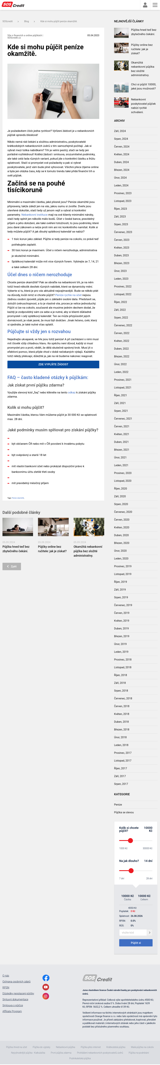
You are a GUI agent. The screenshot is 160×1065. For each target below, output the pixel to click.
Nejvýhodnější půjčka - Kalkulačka (28, 1053)
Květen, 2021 (121, 434)
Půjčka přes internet (91, 1048)
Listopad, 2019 (122, 574)
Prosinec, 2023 (122, 193)
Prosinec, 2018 (122, 659)
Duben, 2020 (121, 535)
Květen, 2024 (121, 154)
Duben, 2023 (121, 255)
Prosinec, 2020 (122, 473)
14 (146, 861)
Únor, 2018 (120, 737)
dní (150, 861)
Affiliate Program (12, 1012)
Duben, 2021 (121, 442)
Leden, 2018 (121, 745)
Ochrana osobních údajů (16, 982)
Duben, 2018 (121, 721)
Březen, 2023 (121, 263)
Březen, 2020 (121, 543)
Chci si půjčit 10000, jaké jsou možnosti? (143, 86)
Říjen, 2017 (120, 768)
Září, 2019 (120, 589)
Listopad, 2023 (122, 201)
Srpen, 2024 (121, 138)
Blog (29, 21)
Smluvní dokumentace (15, 1000)
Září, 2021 (120, 403)
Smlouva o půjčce (12, 1006)
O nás (5, 976)
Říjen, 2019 (120, 581)
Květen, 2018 (121, 714)
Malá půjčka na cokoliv (142, 1048)
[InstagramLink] (45, 997)
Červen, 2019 (121, 613)
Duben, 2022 (121, 348)
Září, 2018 (120, 682)
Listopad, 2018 (122, 667)
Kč (150, 830)
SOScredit (10, 21)
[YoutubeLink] (45, 987)
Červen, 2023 (121, 239)
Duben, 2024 (121, 162)
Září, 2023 (120, 216)
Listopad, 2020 (122, 480)
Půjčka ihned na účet (16, 1048)
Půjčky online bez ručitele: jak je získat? (142, 49)
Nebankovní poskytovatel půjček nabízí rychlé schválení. (143, 106)
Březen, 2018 (121, 729)
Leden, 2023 (121, 278)
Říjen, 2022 (120, 302)
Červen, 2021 (121, 426)
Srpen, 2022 (121, 317)
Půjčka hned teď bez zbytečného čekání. (143, 32)
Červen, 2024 (121, 146)
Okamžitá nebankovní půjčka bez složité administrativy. (88, 551)
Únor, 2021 (120, 457)
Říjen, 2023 (120, 208)
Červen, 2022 (121, 333)
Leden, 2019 (121, 651)
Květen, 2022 (121, 340)
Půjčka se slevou (124, 812)
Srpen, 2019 (121, 597)
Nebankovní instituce (34, 214)
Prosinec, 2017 (122, 752)
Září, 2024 (120, 131)
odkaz (72, 392)
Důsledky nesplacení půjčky (18, 994)
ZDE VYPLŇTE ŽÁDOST (53, 364)
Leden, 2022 (121, 372)
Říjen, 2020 (120, 488)
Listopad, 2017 (122, 760)
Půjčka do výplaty (41, 1048)
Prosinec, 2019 (122, 566)
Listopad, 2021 (122, 387)
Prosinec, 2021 (122, 379)
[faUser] (145, 5)
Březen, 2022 (121, 356)
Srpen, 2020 (121, 504)
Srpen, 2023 (121, 224)
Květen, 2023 (121, 247)
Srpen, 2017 (121, 784)
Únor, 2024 (120, 177)
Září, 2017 (120, 776)
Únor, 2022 (120, 364)
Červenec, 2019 (123, 605)
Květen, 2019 (121, 620)
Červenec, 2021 (123, 418)
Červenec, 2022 (123, 325)
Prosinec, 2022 (122, 286)
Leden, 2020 (121, 558)
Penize (118, 804)
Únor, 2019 (120, 644)
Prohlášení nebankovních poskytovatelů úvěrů (100, 1053)
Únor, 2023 (120, 271)
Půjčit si (136, 943)
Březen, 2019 (121, 636)
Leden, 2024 (121, 185)
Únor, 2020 (120, 550)
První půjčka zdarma (61, 1053)
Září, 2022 (120, 309)
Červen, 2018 (121, 706)
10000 (148, 828)
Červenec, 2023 (123, 232)
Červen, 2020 (121, 519)
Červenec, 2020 (123, 511)
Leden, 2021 (121, 465)
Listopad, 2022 (122, 294)
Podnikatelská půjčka (80, 1059)
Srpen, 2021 (121, 410)
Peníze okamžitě (18, 498)
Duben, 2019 (121, 628)
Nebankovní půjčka (65, 1048)
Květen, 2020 (121, 527)
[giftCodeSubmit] (150, 932)
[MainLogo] (15, 5)
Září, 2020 (120, 496)
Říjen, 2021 (120, 395)
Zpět (12, 567)
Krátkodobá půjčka (115, 1048)
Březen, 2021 (121, 449)
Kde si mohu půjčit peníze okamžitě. (58, 21)
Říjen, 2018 (120, 675)
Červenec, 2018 (123, 698)
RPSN (5, 988)
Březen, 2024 (121, 169)
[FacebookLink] (46, 978)
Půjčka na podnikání (139, 1053)
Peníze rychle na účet (68, 295)
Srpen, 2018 (121, 690)
